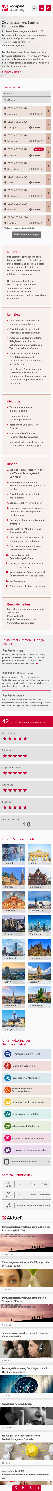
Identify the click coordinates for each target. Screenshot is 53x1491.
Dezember (44, 1205)
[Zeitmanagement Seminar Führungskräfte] (41, 8)
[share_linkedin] (37, 1488)
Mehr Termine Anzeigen (26, 234)
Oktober (20, 1205)
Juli (20, 1195)
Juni (44, 1184)
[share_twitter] (30, 1488)
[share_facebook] (23, 1488)
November (32, 1205)
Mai (32, 1184)
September (44, 1195)
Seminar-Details (11, 71)
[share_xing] (16, 1488)
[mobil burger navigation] (34, 8)
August (32, 1195)
